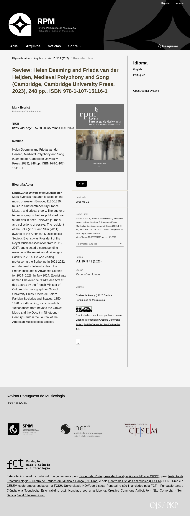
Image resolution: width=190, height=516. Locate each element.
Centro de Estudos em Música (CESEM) (135, 481)
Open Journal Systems (146, 90)
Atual (14, 46)
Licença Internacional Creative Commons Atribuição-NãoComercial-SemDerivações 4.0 (98, 324)
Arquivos (33, 46)
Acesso (180, 3)
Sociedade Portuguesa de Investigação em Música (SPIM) (119, 476)
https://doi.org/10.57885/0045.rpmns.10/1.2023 (43, 128)
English (137, 69)
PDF (82, 184)
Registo (165, 3)
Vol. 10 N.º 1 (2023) (58, 58)
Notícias (54, 46)
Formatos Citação (87, 243)
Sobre (73, 46)
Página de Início (21, 58)
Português (139, 75)
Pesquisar (168, 46)
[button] (78, 342)
